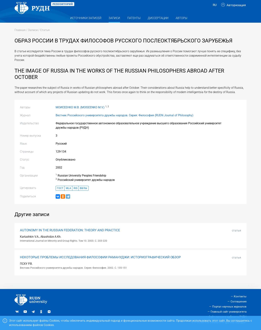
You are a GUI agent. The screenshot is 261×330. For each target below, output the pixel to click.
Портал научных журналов (229, 306)
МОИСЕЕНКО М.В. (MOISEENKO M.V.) (80, 114)
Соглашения (238, 301)
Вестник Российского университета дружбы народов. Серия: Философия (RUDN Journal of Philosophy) (124, 122)
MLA (68, 194)
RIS (75, 194)
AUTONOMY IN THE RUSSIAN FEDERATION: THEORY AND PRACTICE (70, 236)
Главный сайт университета (228, 311)
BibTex (83, 194)
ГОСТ (60, 194)
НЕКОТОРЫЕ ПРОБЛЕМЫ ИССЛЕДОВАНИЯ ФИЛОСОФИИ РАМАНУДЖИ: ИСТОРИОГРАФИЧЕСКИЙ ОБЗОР (100, 264)
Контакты (240, 296)
